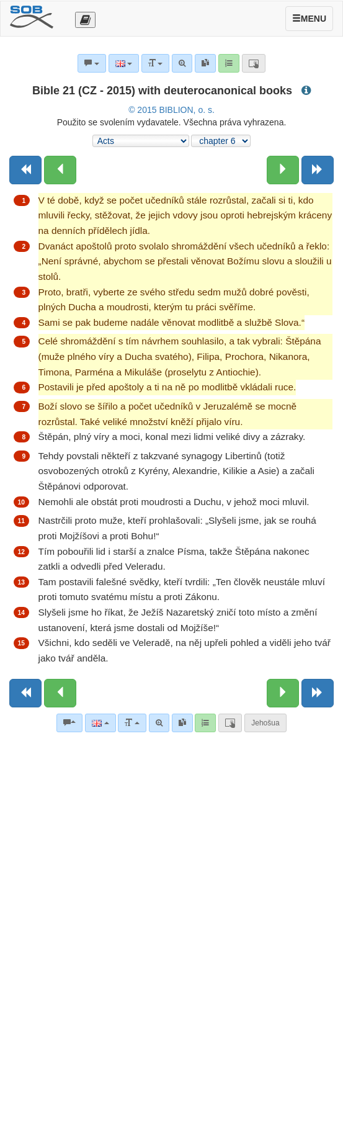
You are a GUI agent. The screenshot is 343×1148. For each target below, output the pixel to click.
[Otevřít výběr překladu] (85, 20)
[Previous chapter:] (60, 170)
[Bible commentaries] (69, 723)
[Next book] (317, 170)
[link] (182, 723)
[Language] (100, 723)
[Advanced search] (159, 723)
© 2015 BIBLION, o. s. (171, 110)
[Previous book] (25, 170)
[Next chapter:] (283, 170)
